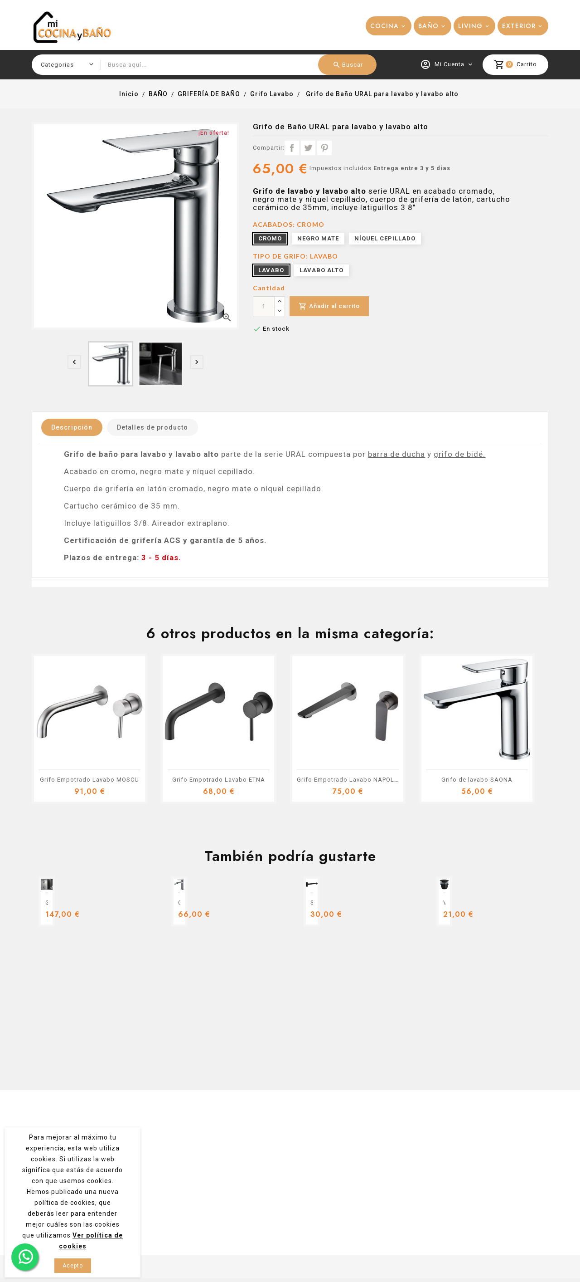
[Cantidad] (264, 306)
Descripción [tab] (71, 427)
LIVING (470, 25)
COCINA (384, 25)
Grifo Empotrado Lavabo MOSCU (89, 779)
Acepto (73, 1265)
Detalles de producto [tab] (152, 427)
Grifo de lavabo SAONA (476, 779)
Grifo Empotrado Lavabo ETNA (218, 779)
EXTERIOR (519, 25)
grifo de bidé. (459, 454)
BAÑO (428, 25)
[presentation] (74, 362)
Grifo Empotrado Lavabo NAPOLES (349, 779)
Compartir (292, 148)
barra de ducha (396, 454)
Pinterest (324, 148)
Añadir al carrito (329, 306)
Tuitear (308, 148)
